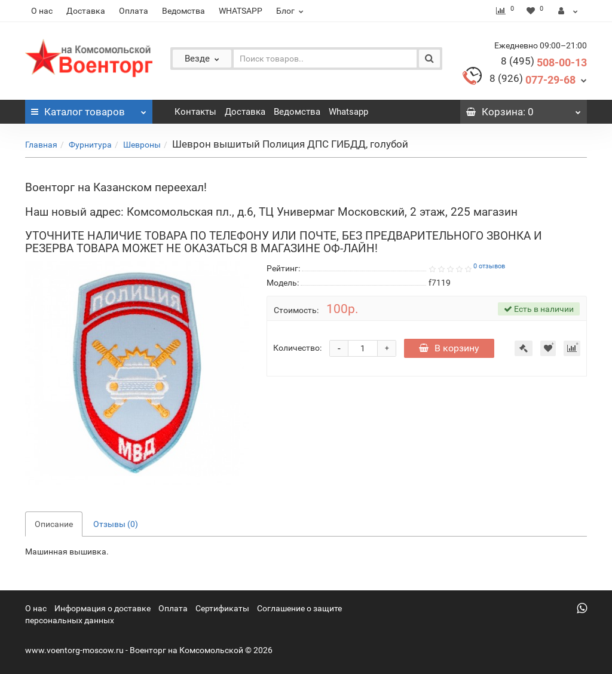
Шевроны (142, 144)
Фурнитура (90, 144)
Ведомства (183, 11)
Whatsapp (348, 111)
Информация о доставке (102, 608)
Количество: (297, 348)
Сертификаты (222, 608)
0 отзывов (489, 266)
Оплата (133, 11)
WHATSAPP (240, 11)
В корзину (449, 348)
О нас (42, 11)
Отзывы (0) (115, 524)
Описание (54, 524)
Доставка (85, 11)
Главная (41, 144)
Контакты (195, 111)
